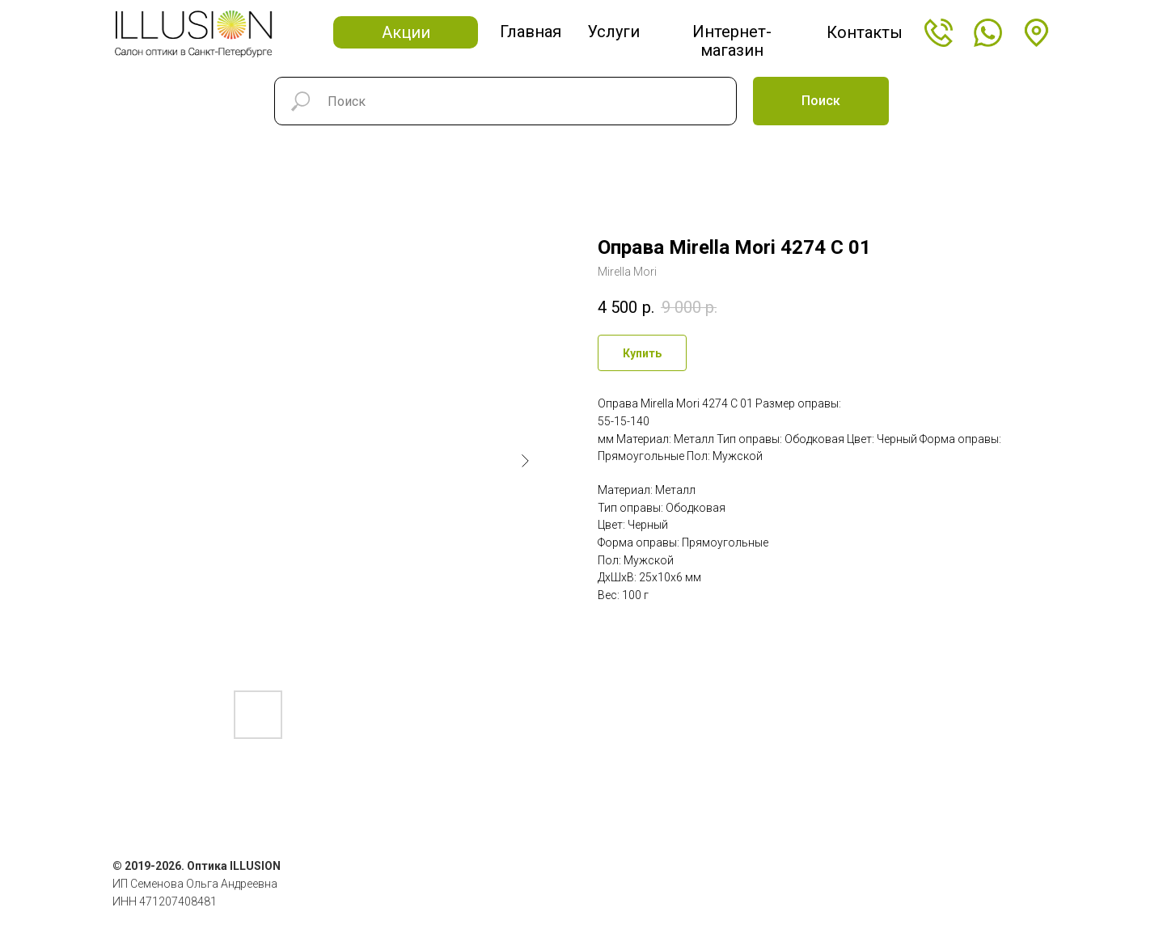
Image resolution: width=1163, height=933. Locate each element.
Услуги (613, 31)
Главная (530, 31)
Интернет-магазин (732, 41)
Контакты (865, 32)
